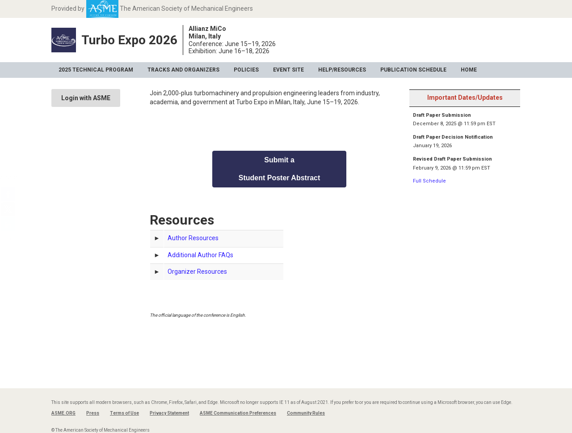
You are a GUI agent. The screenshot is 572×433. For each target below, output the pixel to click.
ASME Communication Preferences (238, 413)
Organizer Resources (197, 271)
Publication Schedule (413, 70)
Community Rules (306, 413)
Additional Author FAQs (200, 255)
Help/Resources (342, 70)
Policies (246, 70)
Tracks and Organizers (183, 70)
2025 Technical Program (96, 70)
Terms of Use (124, 413)
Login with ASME (85, 98)
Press (92, 413)
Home (469, 70)
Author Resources (193, 238)
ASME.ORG (63, 413)
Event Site (288, 70)
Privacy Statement (169, 413)
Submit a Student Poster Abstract (279, 169)
